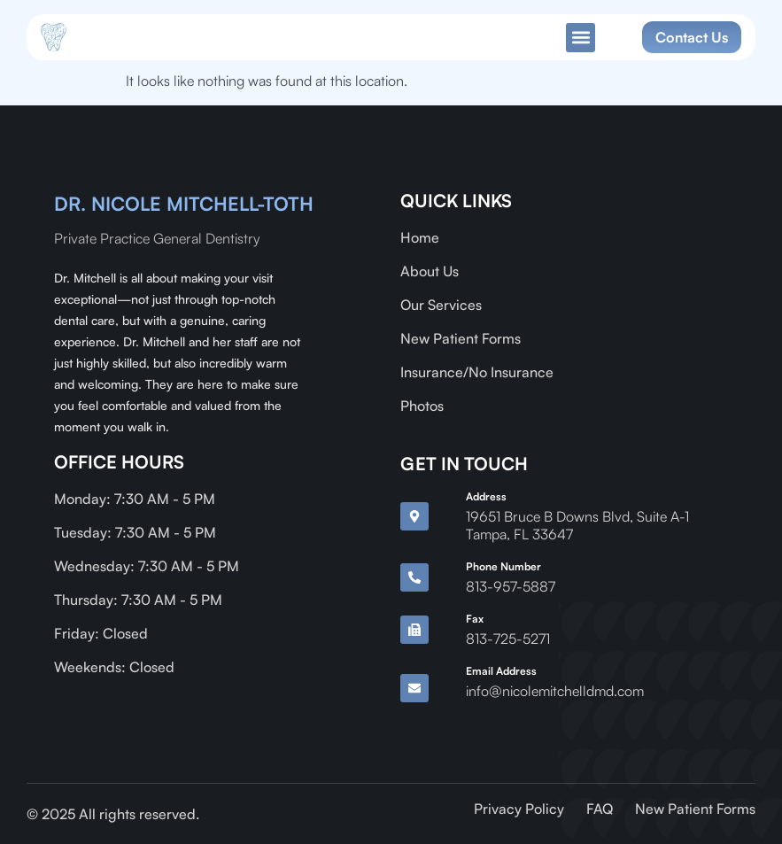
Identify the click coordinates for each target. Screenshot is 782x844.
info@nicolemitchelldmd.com (555, 691)
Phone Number (503, 566)
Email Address (501, 671)
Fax (475, 618)
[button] (580, 37)
